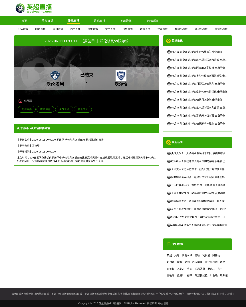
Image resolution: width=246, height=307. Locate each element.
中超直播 (163, 29)
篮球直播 (73, 20)
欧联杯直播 (201, 29)
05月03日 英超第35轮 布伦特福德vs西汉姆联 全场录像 (200, 75)
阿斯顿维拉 (201, 275)
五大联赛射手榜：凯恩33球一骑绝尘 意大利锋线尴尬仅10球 (203, 185)
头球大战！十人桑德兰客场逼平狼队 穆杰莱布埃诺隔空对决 (202, 153)
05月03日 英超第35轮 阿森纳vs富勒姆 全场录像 (196, 67)
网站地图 (163, 303)
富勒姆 (170, 275)
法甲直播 (128, 29)
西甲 (222, 262)
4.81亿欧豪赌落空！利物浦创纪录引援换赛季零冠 (197, 225)
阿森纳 (216, 255)
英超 (169, 255)
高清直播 (27, 109)
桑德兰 (211, 268)
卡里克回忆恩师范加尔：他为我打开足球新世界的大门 (199, 169)
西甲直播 (75, 29)
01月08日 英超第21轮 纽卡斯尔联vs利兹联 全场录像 (198, 107)
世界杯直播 (181, 29)
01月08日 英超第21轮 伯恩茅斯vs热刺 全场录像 (196, 123)
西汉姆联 (197, 262)
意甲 (220, 268)
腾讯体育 (83, 109)
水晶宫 (181, 268)
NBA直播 (23, 29)
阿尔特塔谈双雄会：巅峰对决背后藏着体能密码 (196, 177)
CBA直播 (40, 29)
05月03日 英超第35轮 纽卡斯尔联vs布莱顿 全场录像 (198, 59)
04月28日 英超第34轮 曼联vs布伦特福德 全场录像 (197, 91)
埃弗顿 (224, 275)
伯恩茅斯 (200, 268)
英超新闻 (152, 20)
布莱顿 (170, 268)
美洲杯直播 (221, 29)
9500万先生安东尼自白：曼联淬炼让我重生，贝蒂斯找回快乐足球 (206, 217)
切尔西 (170, 262)
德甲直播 (93, 29)
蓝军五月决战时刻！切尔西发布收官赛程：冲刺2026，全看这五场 (206, 209)
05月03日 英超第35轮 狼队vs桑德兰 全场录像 (194, 51)
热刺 (187, 262)
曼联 (197, 255)
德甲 (189, 275)
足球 (177, 255)
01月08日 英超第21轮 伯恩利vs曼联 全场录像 (194, 99)
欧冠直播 (145, 29)
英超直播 (47, 20)
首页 (24, 20)
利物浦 (206, 255)
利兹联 (214, 275)
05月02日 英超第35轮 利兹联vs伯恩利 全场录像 (196, 83)
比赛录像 (187, 255)
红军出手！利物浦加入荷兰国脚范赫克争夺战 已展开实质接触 (204, 161)
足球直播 (100, 20)
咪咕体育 (45, 109)
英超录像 (126, 20)
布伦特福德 (211, 262)
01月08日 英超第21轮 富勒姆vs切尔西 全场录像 (196, 115)
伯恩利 (181, 275)
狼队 (189, 268)
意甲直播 (110, 29)
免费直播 (64, 109)
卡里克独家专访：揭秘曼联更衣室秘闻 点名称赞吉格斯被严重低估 (206, 193)
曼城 (179, 262)
